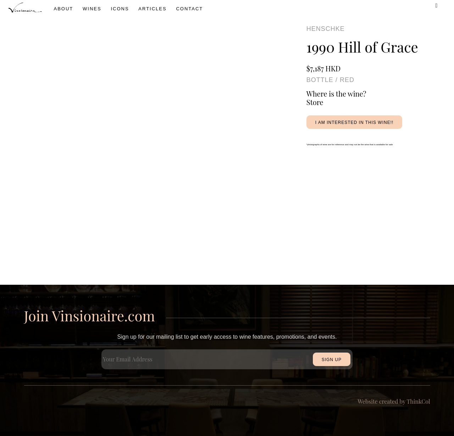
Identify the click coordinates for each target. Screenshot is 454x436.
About (63, 8)
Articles (152, 8)
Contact (189, 8)
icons (120, 8)
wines (92, 8)
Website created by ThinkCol (394, 401)
